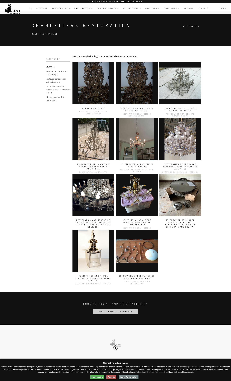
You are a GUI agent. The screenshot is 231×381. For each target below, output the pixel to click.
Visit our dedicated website (130, 1)
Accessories (132, 8)
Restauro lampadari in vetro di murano (56, 80)
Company (41, 8)
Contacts (204, 8)
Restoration (83, 8)
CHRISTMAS (171, 8)
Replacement (61, 8)
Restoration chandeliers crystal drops (56, 73)
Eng (223, 8)
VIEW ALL (50, 66)
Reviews (189, 8)
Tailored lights (108, 8)
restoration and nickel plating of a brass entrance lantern (58, 89)
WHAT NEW (152, 8)
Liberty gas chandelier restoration (56, 99)
